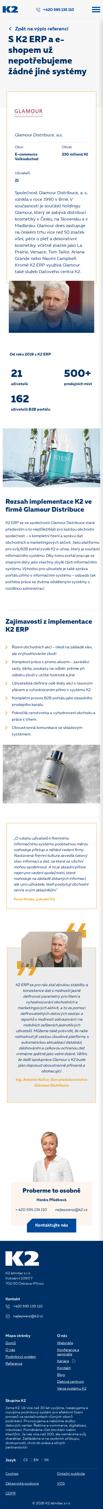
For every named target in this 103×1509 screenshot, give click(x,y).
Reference (13, 1363)
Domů (10, 1343)
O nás (10, 1350)
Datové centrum (70, 1382)
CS (25, 1460)
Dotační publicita (71, 1474)
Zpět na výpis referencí (41, 29)
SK (46, 1460)
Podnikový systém (20, 1357)
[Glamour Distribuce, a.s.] (28, 113)
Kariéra (66, 1361)
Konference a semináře (68, 1352)
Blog (61, 1375)
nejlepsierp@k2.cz (71, 1210)
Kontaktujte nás (51, 1225)
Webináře (65, 1343)
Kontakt (64, 1368)
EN (36, 1460)
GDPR (10, 1493)
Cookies (11, 1474)
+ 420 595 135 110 (31, 1210)
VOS (61, 1483)
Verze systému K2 (71, 1388)
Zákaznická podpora (22, 1483)
